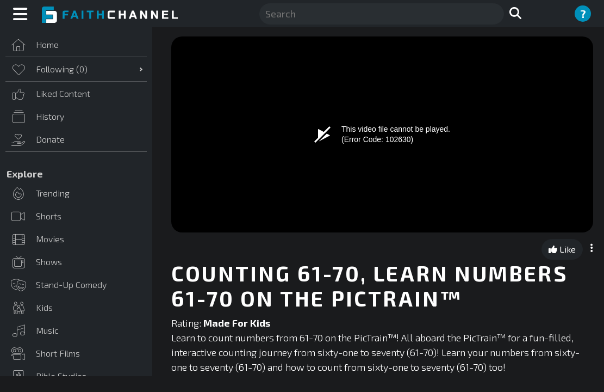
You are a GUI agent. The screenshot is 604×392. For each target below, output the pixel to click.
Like (562, 249)
